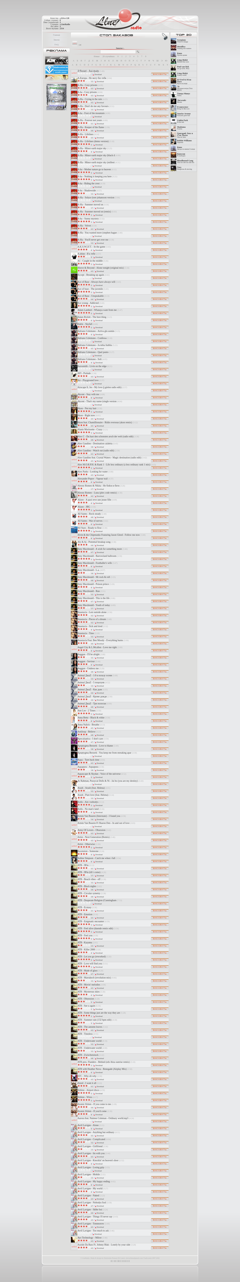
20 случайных (109, 56)
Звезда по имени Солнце (186, 148)
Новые (97, 56)
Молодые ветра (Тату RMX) (185, 88)
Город (183, 94)
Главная (56, 35)
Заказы (56, 40)
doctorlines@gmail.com (134, 1258)
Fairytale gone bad (184, 114)
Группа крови (182, 54)
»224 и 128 (64, 18)
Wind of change (182, 41)
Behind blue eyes (183, 61)
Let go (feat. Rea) (183, 67)
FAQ (56, 44)
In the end (182, 121)
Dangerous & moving (184, 168)
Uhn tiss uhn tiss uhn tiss (185, 161)
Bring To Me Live (183, 108)
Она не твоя (185, 135)
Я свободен (181, 155)
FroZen (181, 128)
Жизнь (181, 101)
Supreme (184, 141)
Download (98, 74)
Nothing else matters (184, 47)
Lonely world (182, 74)
